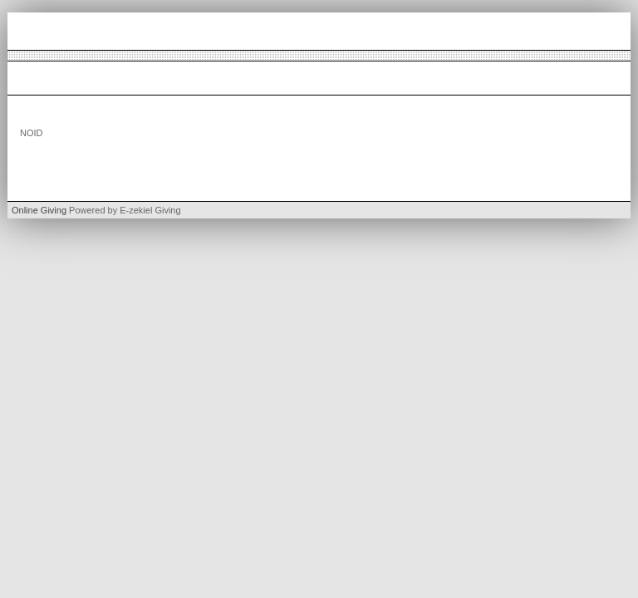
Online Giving (39, 210)
